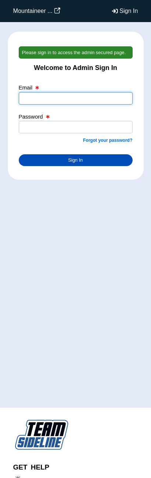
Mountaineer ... (33, 11)
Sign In (129, 11)
